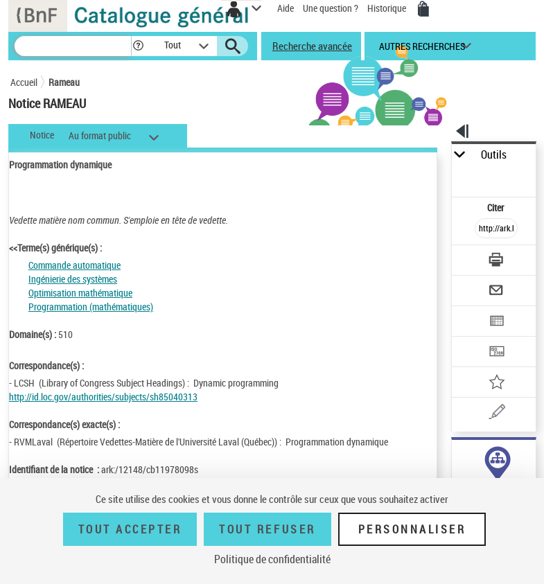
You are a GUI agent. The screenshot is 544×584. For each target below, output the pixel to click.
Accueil (23, 82)
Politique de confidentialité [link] (272, 559)
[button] (138, 46)
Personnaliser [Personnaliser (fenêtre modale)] (412, 529)
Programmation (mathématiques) (90, 306)
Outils (494, 155)
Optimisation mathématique (80, 292)
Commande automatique (74, 265)
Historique (387, 8)
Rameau (64, 82)
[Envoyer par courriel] (496, 292)
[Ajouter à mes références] (496, 383)
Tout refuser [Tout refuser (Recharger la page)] (267, 529)
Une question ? (330, 8)
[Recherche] (73, 46)
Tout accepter (130, 529)
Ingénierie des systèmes (72, 278)
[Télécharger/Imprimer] (496, 261)
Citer (496, 207)
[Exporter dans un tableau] (496, 322)
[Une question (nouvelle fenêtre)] (496, 414)
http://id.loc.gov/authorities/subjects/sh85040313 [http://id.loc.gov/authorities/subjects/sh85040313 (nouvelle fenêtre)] (103, 396)
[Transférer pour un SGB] (496, 353)
